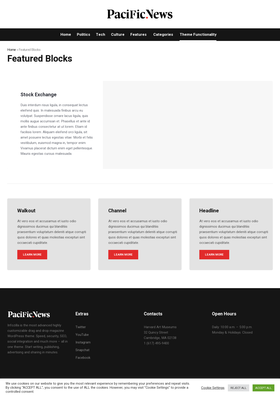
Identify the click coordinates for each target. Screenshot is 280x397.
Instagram (83, 342)
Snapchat (82, 350)
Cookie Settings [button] (212, 387)
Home (11, 49)
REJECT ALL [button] (239, 388)
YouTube (82, 334)
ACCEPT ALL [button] (263, 388)
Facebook (83, 357)
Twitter (81, 327)
